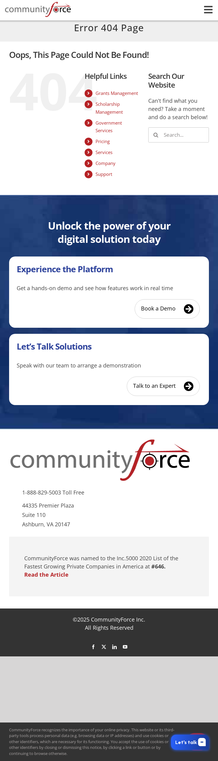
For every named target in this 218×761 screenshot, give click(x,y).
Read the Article (46, 574)
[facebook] (93, 647)
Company (106, 163)
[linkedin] (114, 647)
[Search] (155, 134)
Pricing (103, 141)
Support (104, 174)
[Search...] (178, 134)
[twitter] (104, 647)
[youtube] (125, 647)
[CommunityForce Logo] (38, 4)
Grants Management (117, 93)
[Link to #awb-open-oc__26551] (208, 10)
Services (104, 152)
